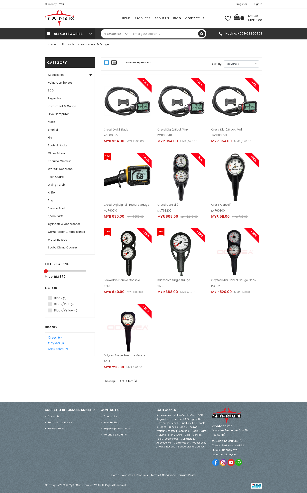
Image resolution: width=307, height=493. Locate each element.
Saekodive (58, 349)
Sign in (258, 4)
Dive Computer (58, 114)
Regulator (54, 98)
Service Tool (56, 208)
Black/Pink (61, 304)
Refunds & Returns (115, 435)
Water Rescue (57, 240)
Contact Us (194, 18)
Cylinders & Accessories (64, 224)
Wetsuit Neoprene (60, 169)
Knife (51, 192)
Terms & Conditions (60, 423)
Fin (50, 138)
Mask (51, 122)
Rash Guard (56, 177)
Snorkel (53, 130)
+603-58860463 (249, 33)
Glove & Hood (57, 153)
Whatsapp (238, 462)
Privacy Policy (56, 429)
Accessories (56, 75)
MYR (62, 4)
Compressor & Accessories (66, 232)
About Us (162, 18)
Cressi (55, 337)
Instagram (223, 462)
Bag (50, 200)
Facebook (215, 462)
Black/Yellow (63, 311)
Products (142, 18)
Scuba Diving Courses (63, 247)
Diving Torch (56, 185)
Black (57, 298)
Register (242, 4)
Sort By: (217, 64)
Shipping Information (117, 429)
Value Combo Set (60, 83)
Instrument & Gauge (95, 44)
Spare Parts (55, 216)
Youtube (231, 462)
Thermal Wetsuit (59, 161)
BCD (51, 90)
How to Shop (112, 423)
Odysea (56, 343)
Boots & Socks (57, 145)
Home (126, 18)
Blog (177, 18)
